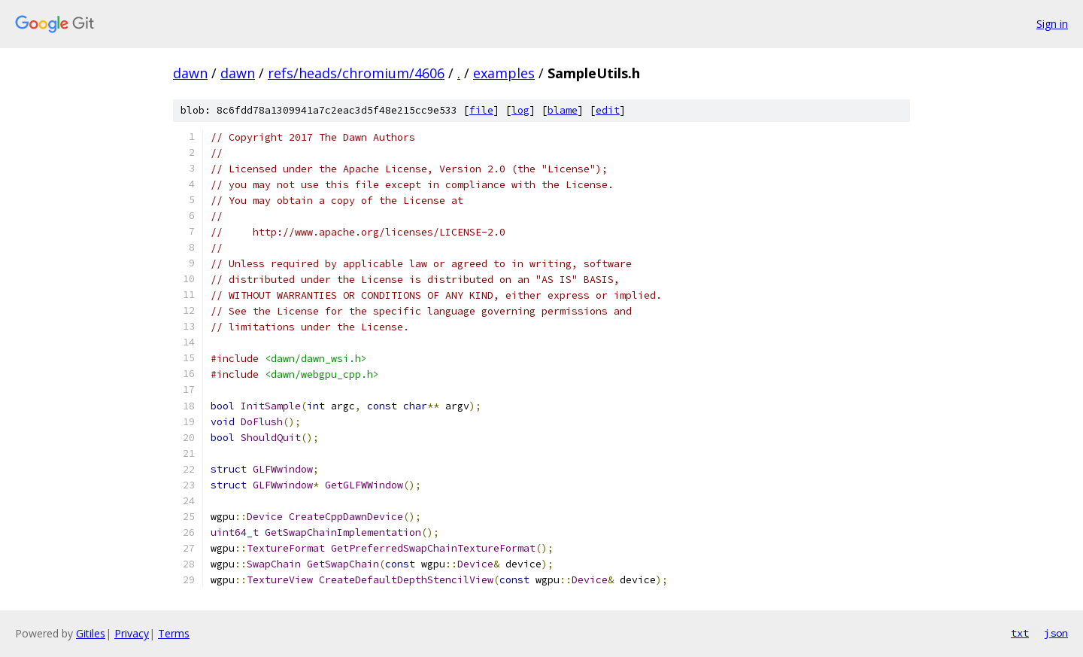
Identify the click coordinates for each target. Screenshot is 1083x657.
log (520, 110)
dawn (190, 73)
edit (608, 110)
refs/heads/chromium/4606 (356, 73)
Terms (174, 633)
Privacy (131, 633)
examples (504, 73)
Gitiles (90, 633)
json (1056, 633)
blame (563, 110)
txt (1020, 633)
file (481, 110)
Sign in (1052, 24)
